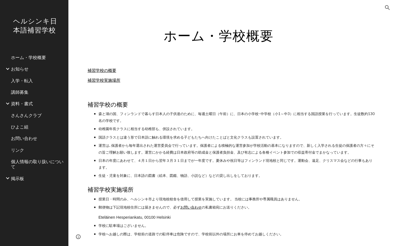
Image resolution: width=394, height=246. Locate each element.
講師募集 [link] (19, 92)
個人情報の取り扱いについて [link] (37, 164)
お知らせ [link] (19, 68)
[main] (218, 34)
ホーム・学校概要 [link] (28, 57)
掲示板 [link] (17, 178)
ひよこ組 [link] (19, 126)
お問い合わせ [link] (24, 138)
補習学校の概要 (102, 70)
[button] (387, 7)
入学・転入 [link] (22, 80)
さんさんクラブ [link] (26, 115)
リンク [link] (17, 150)
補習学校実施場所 (104, 80)
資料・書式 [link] (22, 103)
